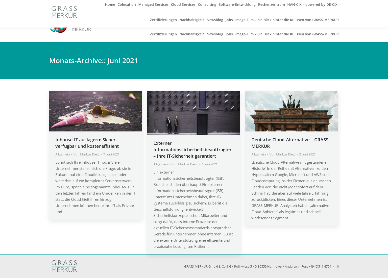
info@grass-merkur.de (113, 5)
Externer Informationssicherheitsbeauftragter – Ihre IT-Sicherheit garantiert (192, 149)
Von (86, 154)
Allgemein (62, 154)
